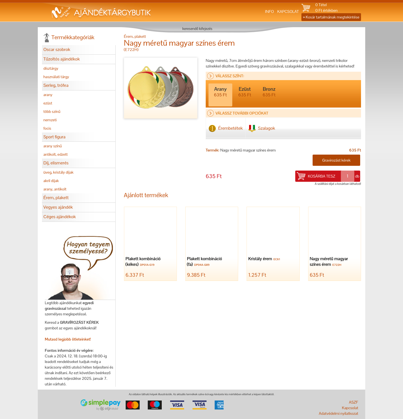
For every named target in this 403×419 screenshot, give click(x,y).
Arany (220, 92)
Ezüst (244, 92)
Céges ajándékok (59, 217)
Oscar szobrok (56, 49)
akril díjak (51, 180)
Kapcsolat (350, 407)
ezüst (47, 103)
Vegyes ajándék (58, 207)
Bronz (269, 92)
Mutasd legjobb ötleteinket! (68, 339)
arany (47, 94)
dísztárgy (50, 68)
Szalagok (262, 128)
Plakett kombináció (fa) (204, 262)
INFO (269, 11)
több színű (51, 111)
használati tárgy (56, 76)
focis (47, 128)
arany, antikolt (54, 189)
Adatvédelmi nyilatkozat (338, 413)
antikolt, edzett (55, 154)
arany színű (52, 145)
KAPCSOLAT (288, 11)
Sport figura (54, 137)
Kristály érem (265, 259)
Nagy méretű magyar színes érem (329, 262)
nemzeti (50, 119)
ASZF (353, 402)
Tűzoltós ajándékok (61, 59)
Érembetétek (226, 128)
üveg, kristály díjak (58, 172)
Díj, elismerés (56, 163)
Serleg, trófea (55, 85)
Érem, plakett (56, 198)
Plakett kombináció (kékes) (143, 262)
